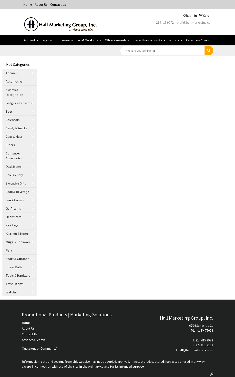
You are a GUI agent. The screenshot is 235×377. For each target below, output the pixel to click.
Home (27, 4)
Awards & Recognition (14, 92)
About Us (41, 4)
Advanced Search (33, 340)
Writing (174, 40)
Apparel (29, 40)
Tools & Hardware (18, 275)
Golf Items (13, 208)
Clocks (10, 145)
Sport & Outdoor (17, 259)
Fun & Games (15, 200)
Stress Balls (14, 267)
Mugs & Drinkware (18, 242)
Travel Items (15, 284)
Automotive (14, 81)
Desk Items (13, 166)
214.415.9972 (165, 22)
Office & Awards (115, 40)
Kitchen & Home (17, 234)
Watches (12, 292)
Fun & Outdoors (87, 40)
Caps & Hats (14, 136)
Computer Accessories (14, 155)
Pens (9, 250)
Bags (45, 40)
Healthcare (13, 217)
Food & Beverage (17, 192)
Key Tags (12, 225)
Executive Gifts (16, 183)
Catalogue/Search (198, 40)
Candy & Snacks (16, 128)
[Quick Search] (162, 50)
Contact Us (58, 4)
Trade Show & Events (147, 40)
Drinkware (62, 40)
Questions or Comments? (40, 348)
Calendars (13, 120)
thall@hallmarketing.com (194, 22)
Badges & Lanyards (19, 103)
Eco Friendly (14, 175)
